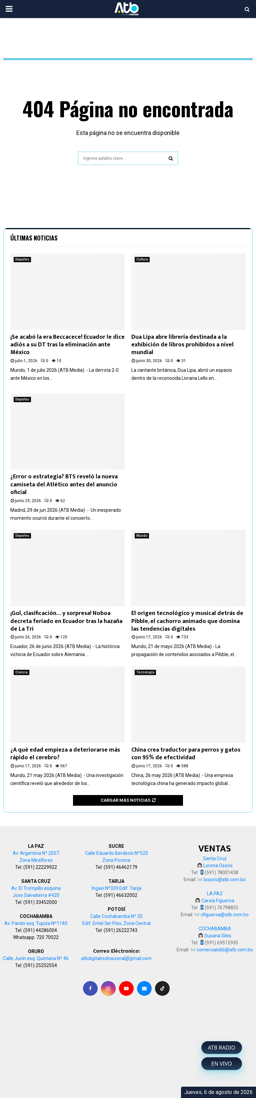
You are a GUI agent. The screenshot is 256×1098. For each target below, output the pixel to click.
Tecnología (145, 672)
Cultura (142, 259)
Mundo (141, 535)
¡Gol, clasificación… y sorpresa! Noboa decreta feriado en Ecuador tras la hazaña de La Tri (66, 621)
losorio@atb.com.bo (225, 879)
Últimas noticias (33, 237)
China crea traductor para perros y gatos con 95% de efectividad (185, 754)
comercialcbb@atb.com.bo (225, 949)
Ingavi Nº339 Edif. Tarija (116, 888)
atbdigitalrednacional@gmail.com (116, 958)
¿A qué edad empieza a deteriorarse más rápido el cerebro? (65, 754)
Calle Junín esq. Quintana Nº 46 (36, 958)
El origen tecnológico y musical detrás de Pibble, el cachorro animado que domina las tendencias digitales (187, 621)
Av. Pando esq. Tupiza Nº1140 (35, 923)
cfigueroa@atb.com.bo (225, 914)
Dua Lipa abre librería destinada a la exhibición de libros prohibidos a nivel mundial (182, 345)
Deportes (22, 259)
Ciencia (21, 672)
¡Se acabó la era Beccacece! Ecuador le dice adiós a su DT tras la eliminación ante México (67, 345)
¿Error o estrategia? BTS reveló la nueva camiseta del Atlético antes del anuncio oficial (64, 484)
